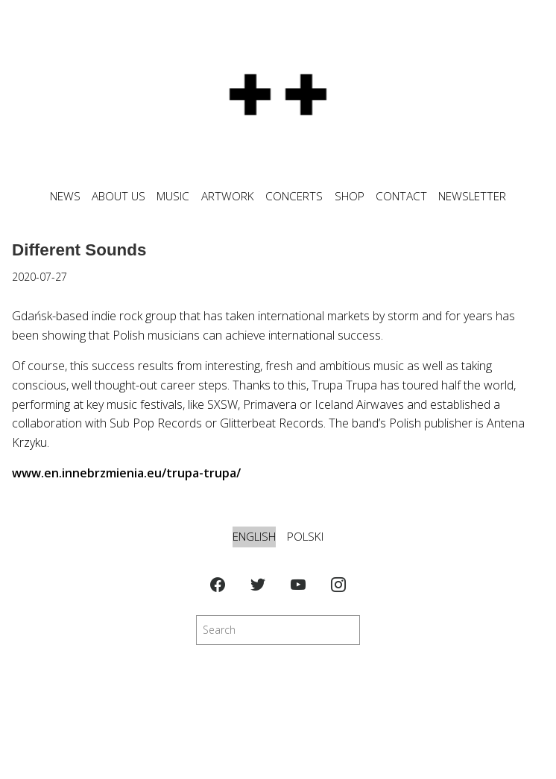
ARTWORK (227, 196)
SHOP (349, 196)
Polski (305, 536)
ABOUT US (118, 196)
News (65, 196)
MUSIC (173, 196)
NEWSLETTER (472, 196)
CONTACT (401, 196)
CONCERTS (294, 196)
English (254, 536)
